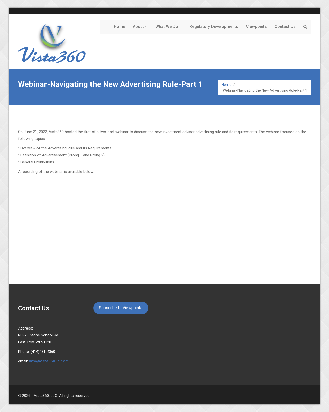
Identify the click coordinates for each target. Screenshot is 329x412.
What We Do (169, 26)
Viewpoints (256, 26)
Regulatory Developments (213, 26)
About (141, 26)
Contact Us (285, 26)
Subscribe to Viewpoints (120, 307)
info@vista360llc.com (49, 361)
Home (119, 26)
